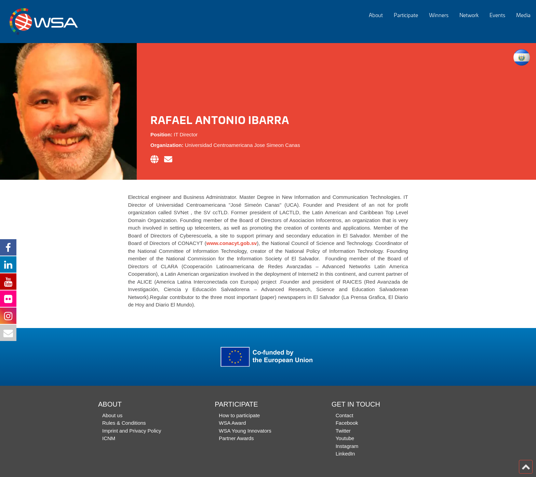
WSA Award (232, 423)
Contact (344, 415)
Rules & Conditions (124, 423)
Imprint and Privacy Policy (131, 431)
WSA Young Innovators (245, 431)
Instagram (347, 446)
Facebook (347, 423)
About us (112, 415)
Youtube (345, 438)
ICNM (108, 438)
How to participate (239, 415)
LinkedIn (345, 453)
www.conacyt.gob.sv (231, 243)
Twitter (343, 431)
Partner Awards (236, 438)
